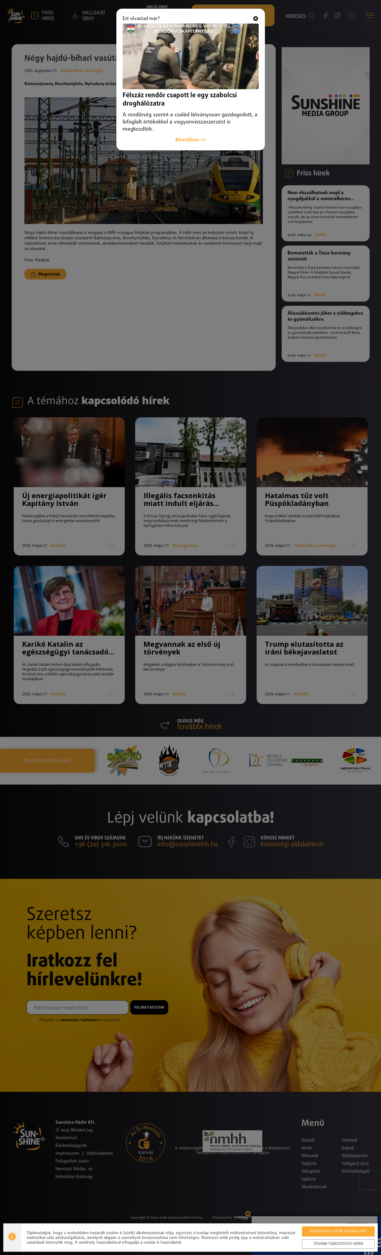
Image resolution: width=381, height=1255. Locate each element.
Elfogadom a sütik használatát (338, 1231)
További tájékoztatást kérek (338, 1244)
